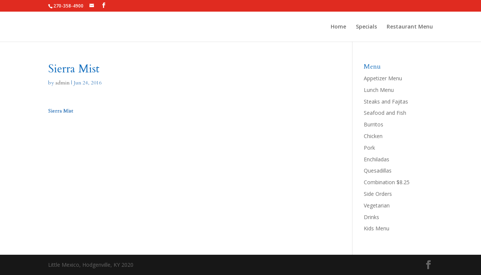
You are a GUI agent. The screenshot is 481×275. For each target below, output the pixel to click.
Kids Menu (376, 228)
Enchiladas (376, 159)
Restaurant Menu (410, 27)
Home (338, 27)
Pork (369, 147)
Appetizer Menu (383, 78)
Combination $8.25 (387, 182)
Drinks (371, 217)
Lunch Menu (379, 89)
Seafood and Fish (385, 112)
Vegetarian (377, 205)
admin (62, 82)
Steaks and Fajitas (386, 101)
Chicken (373, 136)
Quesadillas (378, 170)
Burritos (373, 124)
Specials (366, 27)
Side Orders (378, 193)
